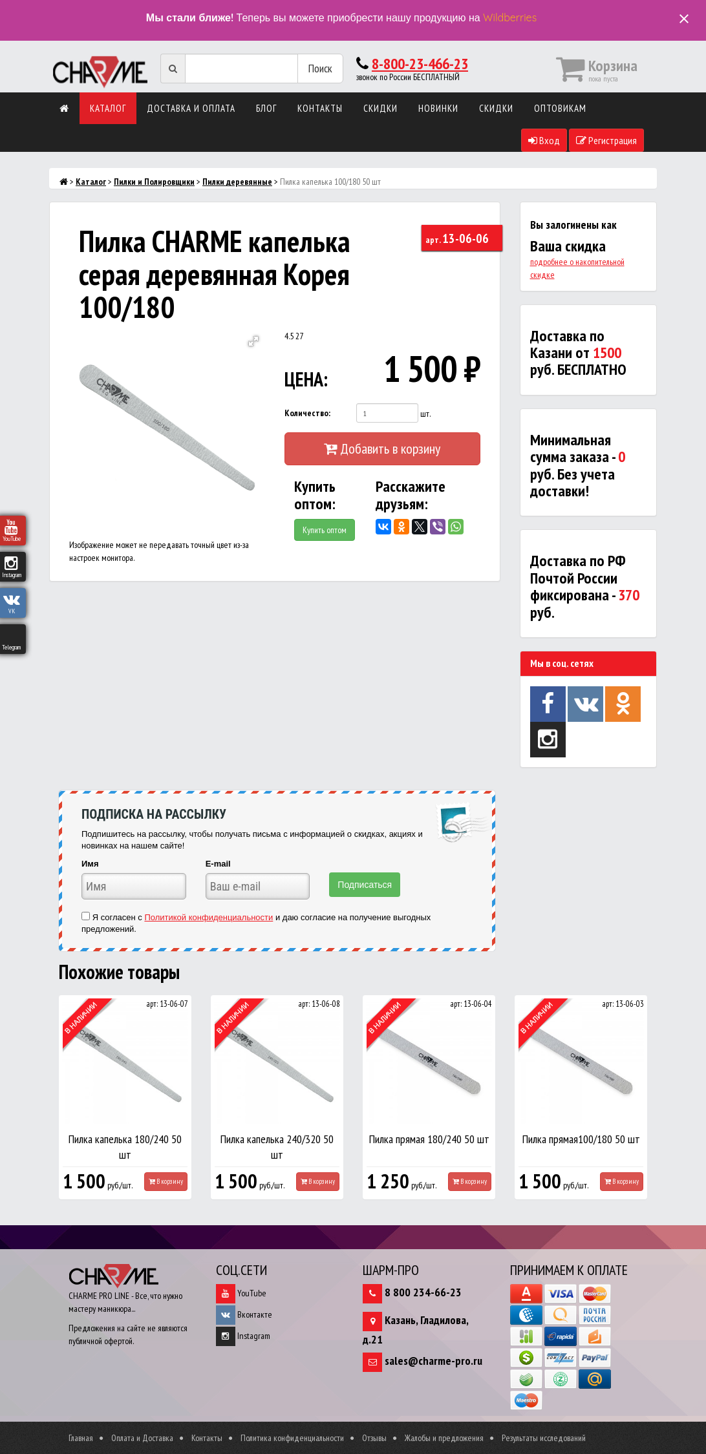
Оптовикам (560, 108)
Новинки (438, 108)
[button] (253, 341)
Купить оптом (325, 530)
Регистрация (606, 140)
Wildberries (510, 17)
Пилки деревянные (237, 181)
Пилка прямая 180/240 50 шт (429, 1139)
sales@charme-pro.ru (433, 1360)
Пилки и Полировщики (154, 181)
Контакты (320, 108)
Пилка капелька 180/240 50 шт (125, 1147)
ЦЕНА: (306, 379)
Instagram (243, 1336)
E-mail (218, 864)
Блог (266, 108)
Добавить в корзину (382, 448)
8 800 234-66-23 (423, 1292)
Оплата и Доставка (142, 1438)
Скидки (380, 108)
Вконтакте (244, 1314)
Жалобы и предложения (444, 1438)
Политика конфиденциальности (292, 1438)
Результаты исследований (544, 1438)
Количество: (307, 413)
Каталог (108, 108)
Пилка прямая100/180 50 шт (581, 1139)
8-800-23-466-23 (420, 64)
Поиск (320, 68)
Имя (90, 864)
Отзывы (374, 1438)
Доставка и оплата (191, 108)
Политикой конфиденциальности (208, 917)
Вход (544, 140)
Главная (81, 1438)
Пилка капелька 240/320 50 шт (277, 1147)
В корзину (166, 1181)
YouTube (241, 1293)
